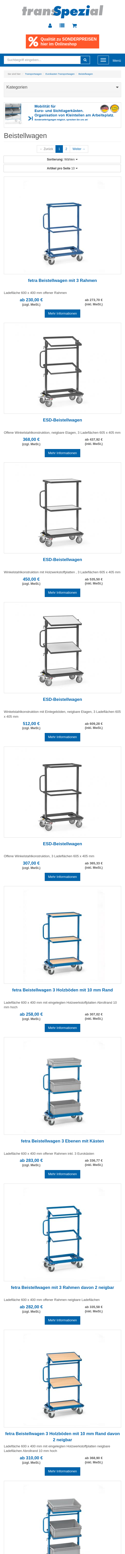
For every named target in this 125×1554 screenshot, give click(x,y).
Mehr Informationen (62, 313)
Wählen (62, 159)
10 (62, 168)
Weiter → (79, 149)
